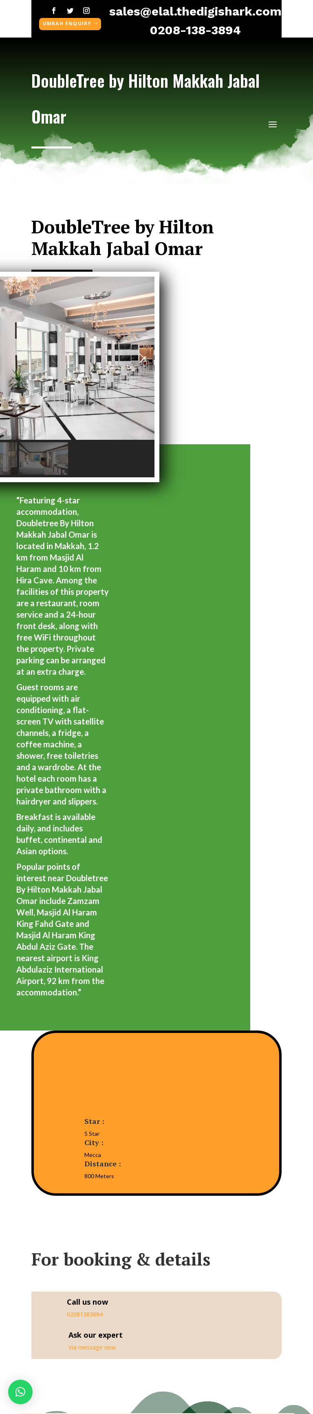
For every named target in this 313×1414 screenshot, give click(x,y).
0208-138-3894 (195, 30)
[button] (141, 358)
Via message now (92, 1347)
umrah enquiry (67, 23)
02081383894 (85, 1314)
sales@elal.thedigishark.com (195, 11)
